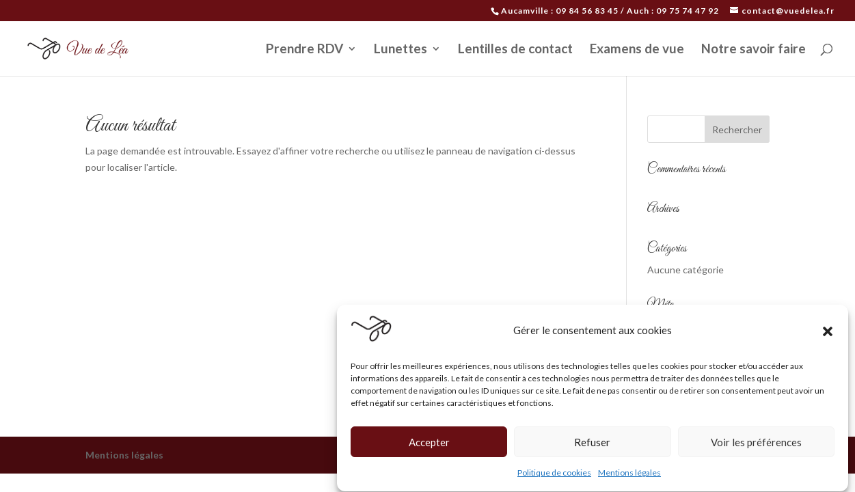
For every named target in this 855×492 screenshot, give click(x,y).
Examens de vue (637, 50)
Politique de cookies (554, 474)
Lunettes (400, 50)
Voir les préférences (756, 443)
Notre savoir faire (753, 50)
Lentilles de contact (515, 50)
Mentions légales (629, 474)
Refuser (592, 443)
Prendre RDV (304, 50)
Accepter (429, 443)
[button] (827, 332)
